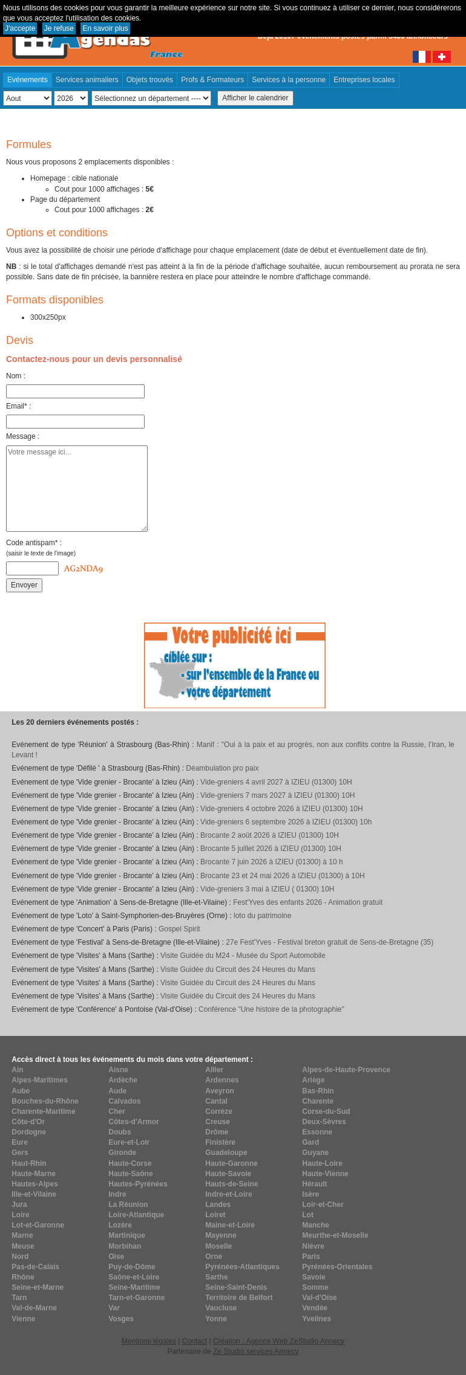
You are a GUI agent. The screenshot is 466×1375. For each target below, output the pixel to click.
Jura (19, 1204)
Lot (307, 1215)
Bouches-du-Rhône (45, 1101)
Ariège (313, 1080)
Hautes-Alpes (34, 1184)
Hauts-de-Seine (231, 1184)
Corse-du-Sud (326, 1111)
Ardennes (221, 1080)
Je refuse (59, 28)
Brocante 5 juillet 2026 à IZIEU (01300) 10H (270, 848)
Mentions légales (149, 1341)
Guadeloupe (226, 1152)
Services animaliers (87, 80)
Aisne (118, 1070)
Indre (117, 1194)
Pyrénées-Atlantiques (242, 1267)
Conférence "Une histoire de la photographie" (271, 1009)
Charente (317, 1101)
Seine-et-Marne (37, 1287)
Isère (310, 1194)
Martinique (126, 1235)
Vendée (314, 1308)
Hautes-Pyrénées (137, 1184)
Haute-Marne (33, 1174)
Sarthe (216, 1277)
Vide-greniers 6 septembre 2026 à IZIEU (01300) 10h (286, 822)
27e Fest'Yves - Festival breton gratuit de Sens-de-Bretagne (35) (329, 942)
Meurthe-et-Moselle (335, 1235)
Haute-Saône (130, 1174)
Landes (218, 1204)
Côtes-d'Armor (133, 1122)
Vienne (23, 1319)
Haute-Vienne (325, 1174)
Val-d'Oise (319, 1297)
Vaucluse (221, 1308)
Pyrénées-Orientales (337, 1267)
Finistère (220, 1142)
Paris (311, 1256)
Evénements (27, 80)
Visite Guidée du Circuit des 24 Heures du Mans (237, 969)
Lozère (120, 1225)
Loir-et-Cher (323, 1204)
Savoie (314, 1277)
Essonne (317, 1132)
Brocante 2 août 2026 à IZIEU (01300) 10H (269, 835)
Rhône (22, 1277)
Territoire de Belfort (238, 1297)
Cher (116, 1111)
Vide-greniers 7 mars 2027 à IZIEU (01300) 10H (277, 795)
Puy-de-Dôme (131, 1267)
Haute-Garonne (231, 1163)
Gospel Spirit (179, 929)
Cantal (216, 1101)
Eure (19, 1142)
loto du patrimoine (262, 915)
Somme (315, 1287)
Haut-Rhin (28, 1163)
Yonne (216, 1319)
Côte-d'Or (28, 1122)
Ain (17, 1070)
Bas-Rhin (318, 1091)
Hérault (314, 1184)
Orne (213, 1256)
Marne (22, 1235)
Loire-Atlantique (136, 1215)
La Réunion (128, 1204)
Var (114, 1308)
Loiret (215, 1215)
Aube (20, 1091)
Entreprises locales (364, 80)
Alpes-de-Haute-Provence (346, 1070)
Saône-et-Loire (133, 1277)
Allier (214, 1070)
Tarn (19, 1297)
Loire (20, 1215)
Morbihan (124, 1246)
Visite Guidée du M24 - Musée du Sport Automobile (243, 955)
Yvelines (316, 1319)
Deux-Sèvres (324, 1122)
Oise (116, 1256)
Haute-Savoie (228, 1174)
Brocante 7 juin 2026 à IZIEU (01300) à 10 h (271, 862)
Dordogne (28, 1132)
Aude (117, 1091)
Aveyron (219, 1091)
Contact (194, 1341)
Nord (19, 1256)
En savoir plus (105, 28)
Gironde (122, 1152)
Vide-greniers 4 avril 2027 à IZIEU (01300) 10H (276, 782)
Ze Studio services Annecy (255, 1351)
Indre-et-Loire (228, 1194)
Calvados (124, 1101)
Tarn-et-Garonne (136, 1297)
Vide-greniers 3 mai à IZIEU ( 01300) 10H (267, 889)
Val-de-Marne (34, 1308)
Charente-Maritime (43, 1111)
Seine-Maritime (134, 1287)
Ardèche (122, 1080)
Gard (310, 1142)
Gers (19, 1152)
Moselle (218, 1246)
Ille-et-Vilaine (33, 1194)
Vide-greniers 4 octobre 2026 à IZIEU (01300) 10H (281, 808)
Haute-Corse (129, 1163)
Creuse (217, 1122)
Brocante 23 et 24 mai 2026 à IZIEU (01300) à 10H (282, 876)
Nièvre (313, 1246)
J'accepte (20, 28)
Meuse (22, 1246)
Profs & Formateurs (212, 80)
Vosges (121, 1319)
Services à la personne (289, 80)
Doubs (119, 1132)
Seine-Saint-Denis (236, 1287)
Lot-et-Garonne (37, 1225)
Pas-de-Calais (35, 1267)
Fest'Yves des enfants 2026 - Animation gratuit (307, 902)
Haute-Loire (322, 1163)
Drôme (216, 1132)
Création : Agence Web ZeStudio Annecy (278, 1341)
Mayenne (220, 1235)
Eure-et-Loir (128, 1142)
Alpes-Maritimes (39, 1080)
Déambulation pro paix (222, 768)
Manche (315, 1225)
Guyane (315, 1152)
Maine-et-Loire (230, 1225)
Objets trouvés (149, 80)
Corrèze (218, 1111)
